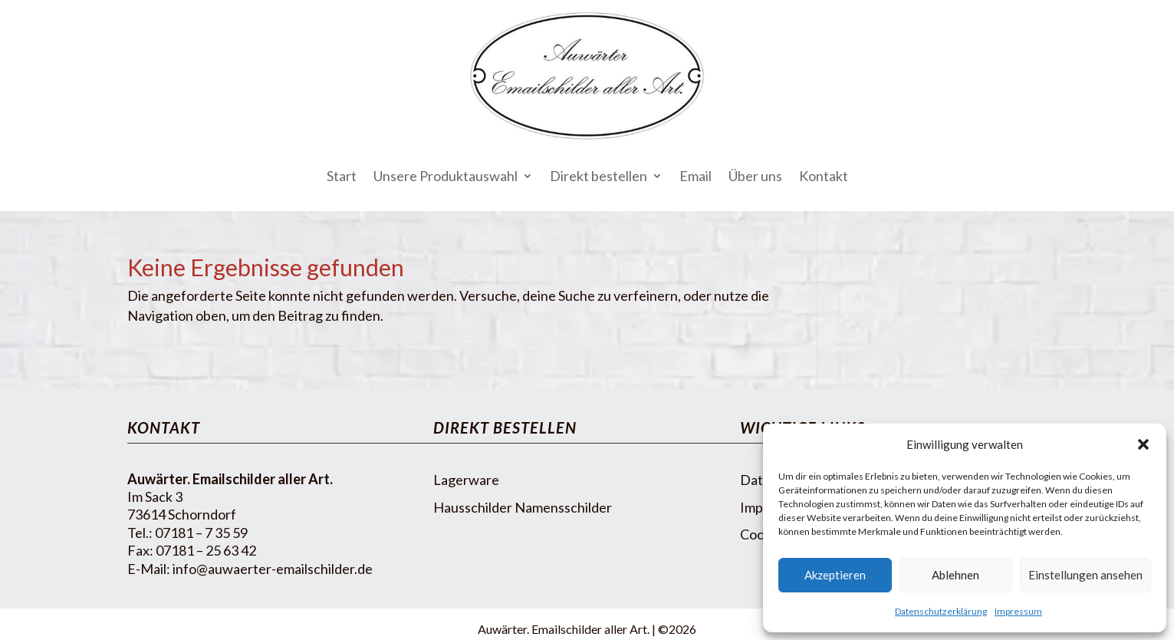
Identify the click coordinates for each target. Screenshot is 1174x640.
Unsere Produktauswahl (445, 175)
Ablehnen (955, 575)
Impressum (1018, 611)
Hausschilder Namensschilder (522, 507)
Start (342, 175)
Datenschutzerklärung (941, 611)
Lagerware (466, 479)
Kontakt (823, 175)
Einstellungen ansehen (1085, 575)
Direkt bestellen (598, 175)
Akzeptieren (835, 575)
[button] (1143, 444)
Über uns (755, 175)
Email (695, 175)
